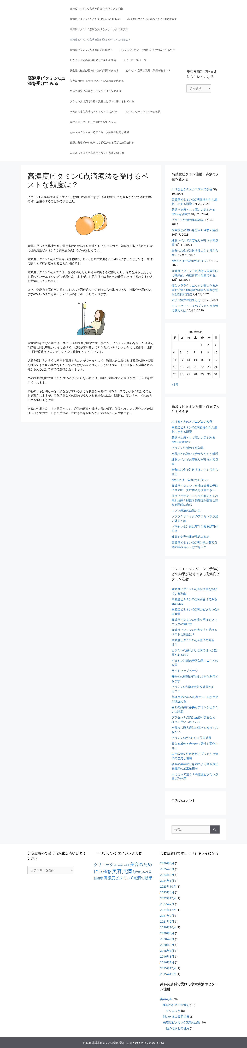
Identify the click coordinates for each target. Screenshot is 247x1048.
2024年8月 (167, 875)
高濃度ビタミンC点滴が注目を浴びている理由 (96, 8)
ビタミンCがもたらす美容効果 (143, 111)
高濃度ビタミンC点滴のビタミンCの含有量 (152, 19)
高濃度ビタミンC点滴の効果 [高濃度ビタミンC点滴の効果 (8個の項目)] (128, 877)
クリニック (173, 1011)
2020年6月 (167, 939)
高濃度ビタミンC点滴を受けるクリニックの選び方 (99, 29)
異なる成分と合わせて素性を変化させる (93, 122)
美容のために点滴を (176, 1005)
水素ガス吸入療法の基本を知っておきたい (94, 111)
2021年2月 (167, 921)
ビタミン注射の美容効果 (188, 220)
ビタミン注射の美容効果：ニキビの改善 (93, 60)
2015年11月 (168, 974)
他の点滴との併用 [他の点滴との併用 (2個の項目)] (121, 865)
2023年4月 (167, 892)
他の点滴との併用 (177, 1028)
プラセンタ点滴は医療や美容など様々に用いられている (102, 101)
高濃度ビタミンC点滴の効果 (181, 1022)
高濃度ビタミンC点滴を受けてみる (46, 80)
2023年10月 (168, 886)
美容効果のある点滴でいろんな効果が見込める (97, 80)
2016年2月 (167, 962)
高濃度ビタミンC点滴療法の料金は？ (91, 49)
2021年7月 (167, 916)
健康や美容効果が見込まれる (190, 537)
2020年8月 (167, 933)
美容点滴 (166, 999)
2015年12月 (168, 968)
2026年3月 (167, 863)
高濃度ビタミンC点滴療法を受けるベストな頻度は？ (100, 39)
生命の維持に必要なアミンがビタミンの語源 (95, 91)
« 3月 (175, 384)
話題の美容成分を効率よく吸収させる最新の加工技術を (102, 142)
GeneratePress (155, 1042)
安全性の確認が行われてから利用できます (94, 70)
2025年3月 (167, 869)
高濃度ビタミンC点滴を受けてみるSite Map (95, 19)
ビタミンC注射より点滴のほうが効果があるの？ (147, 49)
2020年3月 (167, 945)
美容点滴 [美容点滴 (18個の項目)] (122, 871)
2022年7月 (167, 904)
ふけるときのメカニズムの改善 (192, 189)
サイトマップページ (134, 60)
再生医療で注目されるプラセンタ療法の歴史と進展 (99, 132)
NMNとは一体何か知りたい (190, 261)
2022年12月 (168, 898)
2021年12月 (168, 910)
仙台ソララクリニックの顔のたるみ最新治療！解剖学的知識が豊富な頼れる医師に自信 (195, 289)
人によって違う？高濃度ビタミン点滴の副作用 (97, 152)
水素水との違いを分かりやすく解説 (195, 230)
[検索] (215, 829)
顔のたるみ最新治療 (176, 1016)
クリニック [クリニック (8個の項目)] (104, 864)
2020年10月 (168, 927)
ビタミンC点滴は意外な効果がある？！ (148, 70)
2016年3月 (167, 956)
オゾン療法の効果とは (186, 300)
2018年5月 (167, 951)
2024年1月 (167, 881)
